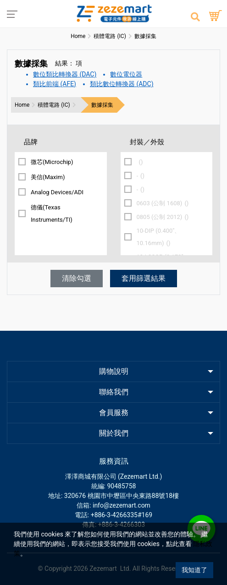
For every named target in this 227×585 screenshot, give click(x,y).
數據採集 (102, 105)
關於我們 (113, 433)
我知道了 (194, 570)
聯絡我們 (113, 392)
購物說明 (113, 371)
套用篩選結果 (144, 278)
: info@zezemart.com (119, 505)
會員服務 (113, 412)
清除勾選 (76, 278)
